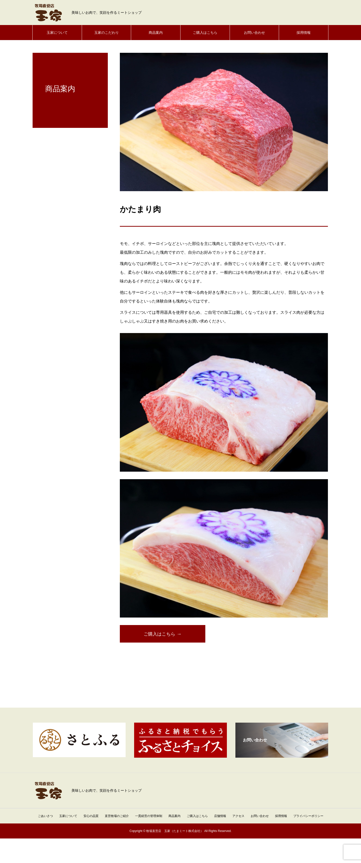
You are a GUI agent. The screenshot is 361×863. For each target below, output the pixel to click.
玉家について (57, 33)
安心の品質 (91, 816)
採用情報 (304, 33)
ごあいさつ (45, 816)
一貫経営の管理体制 (148, 816)
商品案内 (156, 33)
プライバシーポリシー (308, 816)
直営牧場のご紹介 (117, 816)
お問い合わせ (254, 33)
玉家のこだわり (106, 33)
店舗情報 (220, 816)
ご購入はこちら (205, 33)
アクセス (238, 816)
